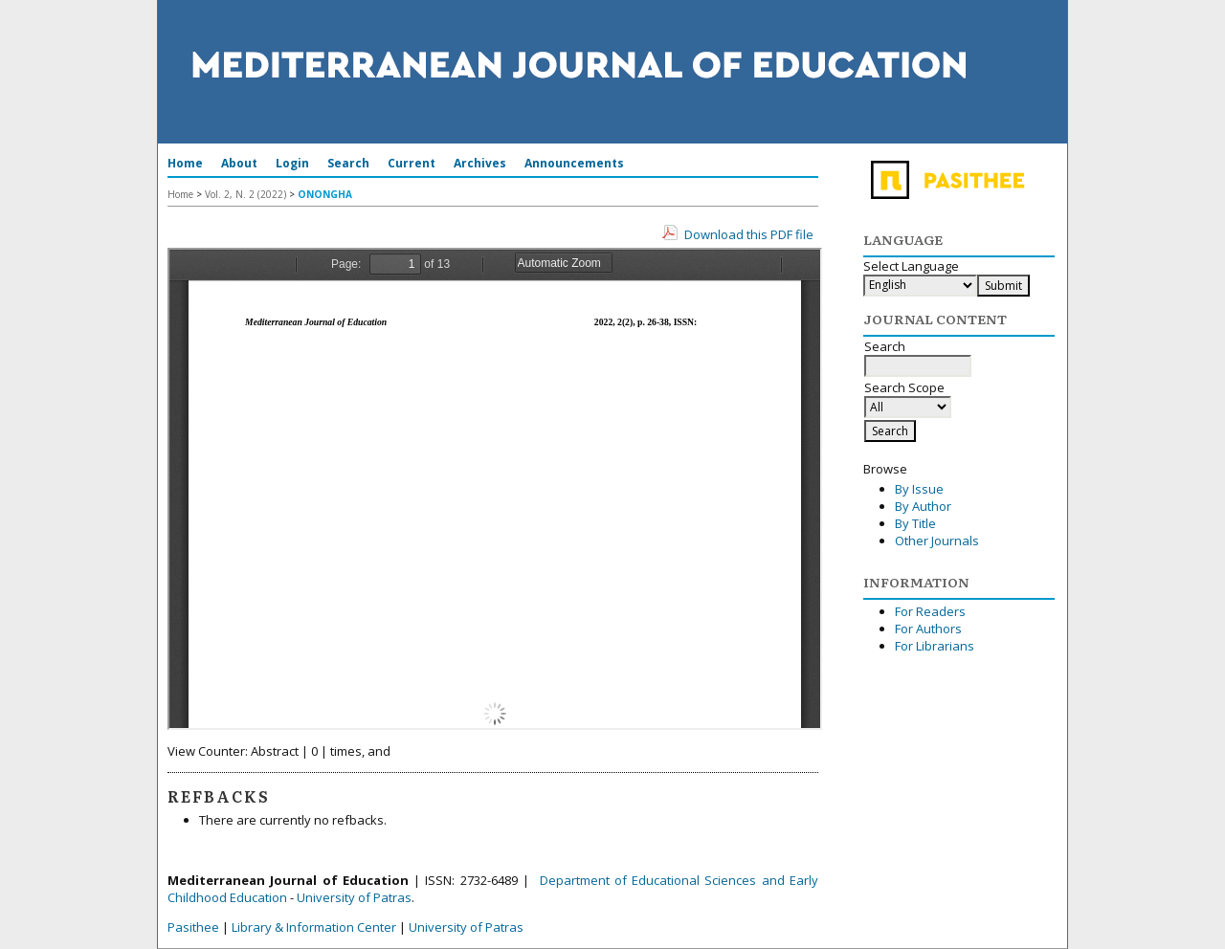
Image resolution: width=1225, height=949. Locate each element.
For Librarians (934, 645)
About (239, 163)
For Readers (930, 611)
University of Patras (354, 897)
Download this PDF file (748, 234)
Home (185, 163)
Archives (480, 163)
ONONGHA (325, 194)
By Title (915, 523)
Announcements (574, 163)
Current (411, 163)
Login (292, 163)
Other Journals (937, 540)
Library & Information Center (314, 927)
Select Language (911, 266)
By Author (923, 506)
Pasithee (193, 927)
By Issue (919, 488)
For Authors (928, 628)
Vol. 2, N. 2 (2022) (245, 194)
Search (348, 163)
